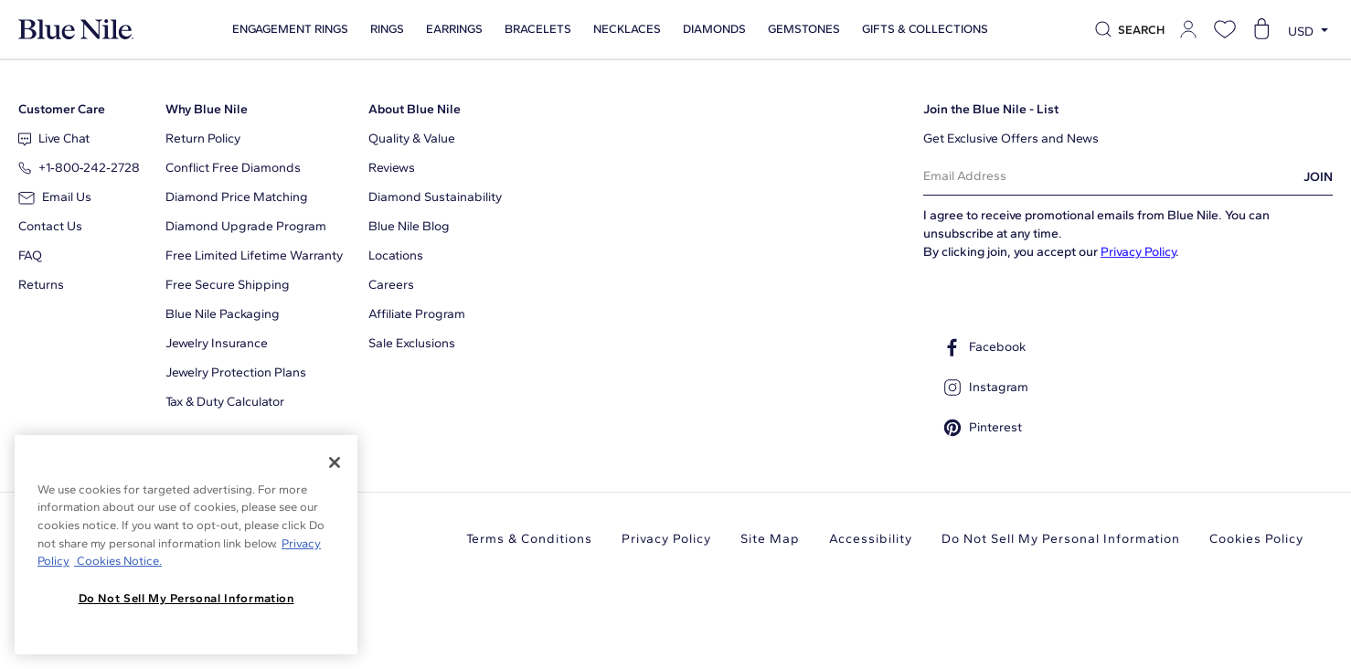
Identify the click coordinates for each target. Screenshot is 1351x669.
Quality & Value (411, 138)
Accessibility (870, 539)
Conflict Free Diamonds (233, 167)
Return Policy (202, 138)
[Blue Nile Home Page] (75, 29)
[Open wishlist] (1225, 29)
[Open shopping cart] (1261, 29)
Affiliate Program (416, 314)
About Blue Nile (414, 109)
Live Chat (54, 138)
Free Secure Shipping (227, 284)
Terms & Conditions (529, 539)
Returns (41, 284)
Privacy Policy (1138, 252)
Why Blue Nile (206, 109)
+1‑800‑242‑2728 (79, 167)
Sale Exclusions (411, 343)
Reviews (391, 167)
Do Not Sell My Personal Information (1060, 539)
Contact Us (50, 226)
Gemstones (803, 29)
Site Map (770, 539)
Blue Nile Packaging (222, 314)
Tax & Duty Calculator (224, 401)
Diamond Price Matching (236, 197)
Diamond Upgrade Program (245, 226)
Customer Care (61, 109)
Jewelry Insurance (216, 343)
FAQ (30, 255)
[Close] (334, 462)
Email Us (54, 197)
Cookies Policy (1256, 539)
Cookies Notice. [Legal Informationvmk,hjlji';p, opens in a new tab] (118, 561)
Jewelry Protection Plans (235, 372)
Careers (391, 284)
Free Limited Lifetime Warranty (254, 255)
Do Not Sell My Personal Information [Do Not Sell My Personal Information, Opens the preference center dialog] (186, 598)
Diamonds (713, 29)
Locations (395, 255)
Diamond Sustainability (435, 197)
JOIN (1318, 177)
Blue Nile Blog (409, 226)
